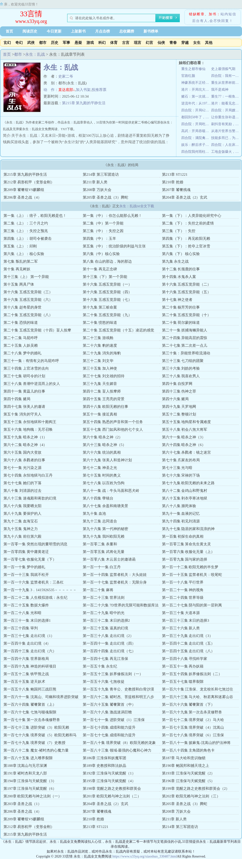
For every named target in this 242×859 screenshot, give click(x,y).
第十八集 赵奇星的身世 (22, 307)
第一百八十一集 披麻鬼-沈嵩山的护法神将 (196, 743)
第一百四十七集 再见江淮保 (105, 659)
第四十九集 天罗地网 (179, 407)
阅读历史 (29, 31)
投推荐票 (99, 90)
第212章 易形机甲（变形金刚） (28, 182)
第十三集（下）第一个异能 (105, 277)
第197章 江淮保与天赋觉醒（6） (29, 788)
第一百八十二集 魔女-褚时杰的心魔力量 (36, 750)
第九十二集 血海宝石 (20, 521)
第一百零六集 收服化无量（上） (188, 552)
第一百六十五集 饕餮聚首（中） (109, 704)
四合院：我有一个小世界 (226, 76)
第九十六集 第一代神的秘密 (105, 529)
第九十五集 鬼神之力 (20, 529)
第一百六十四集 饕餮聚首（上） (29, 704)
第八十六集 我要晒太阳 (22, 506)
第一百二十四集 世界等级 (183, 598)
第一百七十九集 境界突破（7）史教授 (34, 743)
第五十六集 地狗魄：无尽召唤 (28, 429)
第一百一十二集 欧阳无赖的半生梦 (190, 567)
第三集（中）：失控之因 (103, 231)
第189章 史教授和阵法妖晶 (104, 766)
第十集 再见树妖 (16, 269)
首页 (9, 31)
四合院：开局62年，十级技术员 (196, 110)
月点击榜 (102, 31)
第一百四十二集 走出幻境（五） (188, 643)
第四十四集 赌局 (16, 399)
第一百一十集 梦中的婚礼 (24, 567)
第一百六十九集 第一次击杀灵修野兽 (192, 712)
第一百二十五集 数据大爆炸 (26, 605)
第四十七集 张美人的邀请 (24, 407)
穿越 (185, 43)
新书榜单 (150, 31)
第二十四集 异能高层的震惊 (184, 338)
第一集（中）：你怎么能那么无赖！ (112, 216)
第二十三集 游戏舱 (98, 338)
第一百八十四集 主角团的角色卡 (188, 750)
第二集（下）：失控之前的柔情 (188, 223)
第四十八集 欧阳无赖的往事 (105, 407)
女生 (197, 43)
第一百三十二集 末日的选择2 (106, 620)
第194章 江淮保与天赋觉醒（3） (29, 781)
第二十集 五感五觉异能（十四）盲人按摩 (37, 330)
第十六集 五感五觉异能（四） (107, 292)
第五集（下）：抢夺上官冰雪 (186, 246)
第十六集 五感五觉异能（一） (107, 284)
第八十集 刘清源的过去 (22, 491)
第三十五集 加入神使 (100, 368)
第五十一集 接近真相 (100, 414)
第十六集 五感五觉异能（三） (28, 292)
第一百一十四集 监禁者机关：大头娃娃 (115, 575)
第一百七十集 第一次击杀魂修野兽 (31, 720)
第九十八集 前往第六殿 (22, 536)
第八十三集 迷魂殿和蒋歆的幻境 (29, 498)
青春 (173, 43)
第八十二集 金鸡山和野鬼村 (184, 491)
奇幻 (19, 43)
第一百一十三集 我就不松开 (26, 575)
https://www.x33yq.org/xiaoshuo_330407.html (144, 856)
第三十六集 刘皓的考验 (181, 368)
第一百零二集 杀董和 (100, 544)
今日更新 (54, 31)
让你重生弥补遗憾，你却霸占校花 (226, 117)
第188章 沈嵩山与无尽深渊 (25, 766)
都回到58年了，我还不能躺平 (196, 117)
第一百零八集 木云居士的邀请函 (109, 559)
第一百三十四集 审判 (20, 628)
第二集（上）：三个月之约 (25, 223)
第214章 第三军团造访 (101, 174)
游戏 (90, 43)
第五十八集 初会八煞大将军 (184, 429)
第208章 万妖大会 (97, 190)
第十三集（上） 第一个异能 (26, 277)
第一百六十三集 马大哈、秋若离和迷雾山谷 (197, 697)
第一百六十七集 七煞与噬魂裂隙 (29, 712)
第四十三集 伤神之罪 (179, 391)
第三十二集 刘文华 (98, 361)
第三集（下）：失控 (178, 231)
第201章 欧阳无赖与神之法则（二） (112, 796)
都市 (42, 43)
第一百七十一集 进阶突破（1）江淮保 (114, 720)
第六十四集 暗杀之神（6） (183, 445)
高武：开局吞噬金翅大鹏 (196, 131)
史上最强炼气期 (223, 69)
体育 (114, 43)
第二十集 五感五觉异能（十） (186, 315)
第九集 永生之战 (175, 261)
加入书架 (83, 90)
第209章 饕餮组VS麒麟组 (23, 190)
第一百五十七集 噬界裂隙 (183, 682)
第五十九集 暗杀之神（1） (25, 437)
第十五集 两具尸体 (18, 284)
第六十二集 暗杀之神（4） (25, 445)
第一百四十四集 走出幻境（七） (109, 651)
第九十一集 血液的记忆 (181, 513)
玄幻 (7, 43)
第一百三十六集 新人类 (181, 628)
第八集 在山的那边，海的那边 (107, 261)
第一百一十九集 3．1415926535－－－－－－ (40, 590)
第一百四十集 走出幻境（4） (27, 643)
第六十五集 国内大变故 (22, 452)
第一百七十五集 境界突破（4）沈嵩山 (193, 727)
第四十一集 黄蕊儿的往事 (24, 391)
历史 (54, 43)
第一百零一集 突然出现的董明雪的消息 (35, 544)
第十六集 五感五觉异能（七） (107, 300)
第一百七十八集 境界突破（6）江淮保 (193, 735)
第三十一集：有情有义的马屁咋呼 (31, 361)
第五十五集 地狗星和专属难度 (186, 422)
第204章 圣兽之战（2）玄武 (184, 197)
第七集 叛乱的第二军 (20, 261)
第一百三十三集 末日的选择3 (185, 620)
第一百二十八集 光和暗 (22, 613)
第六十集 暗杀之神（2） (102, 437)
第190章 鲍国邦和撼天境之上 (185, 766)
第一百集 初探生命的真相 (183, 536)
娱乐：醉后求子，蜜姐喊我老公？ (196, 145)
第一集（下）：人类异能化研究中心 (191, 216)
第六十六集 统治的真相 (102, 452)
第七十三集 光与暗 (177, 468)
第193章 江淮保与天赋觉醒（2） (188, 773)
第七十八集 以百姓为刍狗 (103, 483)
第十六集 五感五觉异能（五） (186, 292)
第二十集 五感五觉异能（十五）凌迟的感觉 (118, 330)
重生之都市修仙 (193, 69)
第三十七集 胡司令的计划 (24, 376)
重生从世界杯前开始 (226, 83)
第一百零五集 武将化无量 (103, 552)
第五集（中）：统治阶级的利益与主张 (114, 246)
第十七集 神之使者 (177, 300)
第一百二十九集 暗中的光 (103, 613)
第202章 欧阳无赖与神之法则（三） (191, 796)
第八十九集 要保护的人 (22, 513)
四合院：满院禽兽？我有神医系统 (196, 138)
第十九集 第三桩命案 (100, 307)
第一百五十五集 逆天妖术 (24, 682)
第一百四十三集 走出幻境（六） (29, 651)
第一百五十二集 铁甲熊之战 (26, 674)
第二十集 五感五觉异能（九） (107, 315)
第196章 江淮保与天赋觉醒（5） (188, 781)
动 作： (50, 90)
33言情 (31, 14)
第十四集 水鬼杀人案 (179, 277)
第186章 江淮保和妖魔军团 (104, 758)
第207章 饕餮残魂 (176, 190)
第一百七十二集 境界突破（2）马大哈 (193, 720)
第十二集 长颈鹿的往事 (181, 269)
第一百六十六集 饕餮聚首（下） (188, 704)
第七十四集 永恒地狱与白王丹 (28, 475)
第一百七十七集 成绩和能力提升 (109, 735)
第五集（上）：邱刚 (20, 246)
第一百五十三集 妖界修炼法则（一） (113, 674)
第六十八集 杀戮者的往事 (24, 460)
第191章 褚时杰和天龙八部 (25, 773)
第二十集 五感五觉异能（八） (28, 315)
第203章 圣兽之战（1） (22, 804)
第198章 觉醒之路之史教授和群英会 (112, 788)
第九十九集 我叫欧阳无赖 (103, 536)
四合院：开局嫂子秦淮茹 (226, 110)
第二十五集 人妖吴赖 (20, 345)
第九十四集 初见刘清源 (181, 521)
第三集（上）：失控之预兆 (25, 231)
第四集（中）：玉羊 (99, 239)
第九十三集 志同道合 (100, 521)
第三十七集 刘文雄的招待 (103, 376)
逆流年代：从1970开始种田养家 (196, 103)
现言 (137, 43)
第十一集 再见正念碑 (100, 269)
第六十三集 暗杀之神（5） (104, 445)
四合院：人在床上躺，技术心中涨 (226, 145)
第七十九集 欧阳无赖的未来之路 (188, 483)
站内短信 (228, 14)
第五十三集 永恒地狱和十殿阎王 (29, 422)
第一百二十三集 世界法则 (103, 598)
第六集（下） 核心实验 (181, 254)
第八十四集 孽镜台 (98, 498)
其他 (208, 43)
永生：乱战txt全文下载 (136, 206)
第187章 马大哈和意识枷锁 (183, 758)
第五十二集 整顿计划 (179, 414)
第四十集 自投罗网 (177, 384)
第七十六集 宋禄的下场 (181, 475)
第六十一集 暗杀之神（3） (183, 437)
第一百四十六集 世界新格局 (26, 659)
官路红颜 (188, 76)
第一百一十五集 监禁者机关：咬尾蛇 (192, 575)
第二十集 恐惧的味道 (20, 323)
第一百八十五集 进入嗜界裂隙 (28, 758)
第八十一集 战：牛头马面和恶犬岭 (111, 491)
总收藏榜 (126, 31)
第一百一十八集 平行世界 (183, 582)
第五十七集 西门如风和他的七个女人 (113, 429)
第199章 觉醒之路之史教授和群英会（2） (196, 788)
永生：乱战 (35, 54)
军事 (66, 43)
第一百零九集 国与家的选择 (184, 559)
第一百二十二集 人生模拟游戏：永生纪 (35, 598)
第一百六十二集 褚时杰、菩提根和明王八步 (118, 697)
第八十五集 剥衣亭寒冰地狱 (184, 498)
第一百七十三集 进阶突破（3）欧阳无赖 (36, 727)
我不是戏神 (219, 89)
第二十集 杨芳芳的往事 (181, 307)
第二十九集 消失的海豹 (102, 353)
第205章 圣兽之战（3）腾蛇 (105, 197)
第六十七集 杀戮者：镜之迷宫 (186, 452)
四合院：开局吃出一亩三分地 (196, 124)
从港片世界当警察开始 (226, 131)
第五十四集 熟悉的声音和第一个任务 (113, 422)
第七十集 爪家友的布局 (181, 460)
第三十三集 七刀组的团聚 (183, 361)
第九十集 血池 (94, 513)
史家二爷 (65, 76)
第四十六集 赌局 (175, 399)
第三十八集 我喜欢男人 (181, 376)
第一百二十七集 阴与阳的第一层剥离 (192, 605)
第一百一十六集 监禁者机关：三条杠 (33, 582)
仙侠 (161, 43)
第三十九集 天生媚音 (100, 384)
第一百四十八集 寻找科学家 (184, 659)
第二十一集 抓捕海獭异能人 (184, 330)
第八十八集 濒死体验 (179, 506)
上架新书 (78, 31)
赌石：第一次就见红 (196, 96)
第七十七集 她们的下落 (22, 483)
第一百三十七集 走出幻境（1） (28, 636)
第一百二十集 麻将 (98, 590)
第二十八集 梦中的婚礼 (22, 353)
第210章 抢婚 (172, 182)
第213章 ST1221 (175, 174)
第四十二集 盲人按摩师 (102, 391)
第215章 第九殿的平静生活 (83, 103)
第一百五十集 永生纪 (100, 666)
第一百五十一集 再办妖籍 (183, 666)
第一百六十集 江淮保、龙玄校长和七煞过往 (197, 689)
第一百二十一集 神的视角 (183, 590)
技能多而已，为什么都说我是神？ (226, 138)
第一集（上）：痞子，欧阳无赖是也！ (34, 216)
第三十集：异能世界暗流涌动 (186, 353)
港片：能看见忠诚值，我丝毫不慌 (226, 103)
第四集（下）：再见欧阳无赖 (186, 239)
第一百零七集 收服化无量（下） (29, 559)
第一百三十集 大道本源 (181, 613)
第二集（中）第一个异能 (103, 223)
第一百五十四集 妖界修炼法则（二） (192, 674)
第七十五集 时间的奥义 (102, 475)
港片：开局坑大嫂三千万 (196, 89)
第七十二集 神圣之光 (100, 468)
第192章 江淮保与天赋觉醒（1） (109, 773)
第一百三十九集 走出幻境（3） (187, 636)
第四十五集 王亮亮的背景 (103, 399)
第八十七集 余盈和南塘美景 (105, 506)
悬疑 (78, 43)
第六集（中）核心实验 (101, 254)
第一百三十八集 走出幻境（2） (108, 636)
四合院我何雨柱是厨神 (196, 152)
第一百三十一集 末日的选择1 (27, 620)
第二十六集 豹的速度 (100, 345)
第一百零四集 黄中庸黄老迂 (26, 552)
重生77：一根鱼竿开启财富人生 (226, 96)
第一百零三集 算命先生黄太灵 (186, 544)
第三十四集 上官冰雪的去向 (26, 368)
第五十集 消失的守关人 (22, 414)
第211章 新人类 (95, 182)
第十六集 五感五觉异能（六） (28, 300)
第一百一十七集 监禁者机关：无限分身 (115, 582)
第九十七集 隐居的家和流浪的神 (188, 529)
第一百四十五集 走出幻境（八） (188, 651)
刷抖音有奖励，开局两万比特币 (226, 124)
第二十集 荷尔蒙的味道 (181, 323)
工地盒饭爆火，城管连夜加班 (226, 152)
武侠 (31, 43)
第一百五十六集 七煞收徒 (103, 682)
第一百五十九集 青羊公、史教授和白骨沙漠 (118, 689)
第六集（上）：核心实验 (23, 254)
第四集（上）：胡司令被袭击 (27, 239)
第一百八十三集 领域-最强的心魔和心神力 (117, 750)
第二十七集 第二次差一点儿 (184, 345)
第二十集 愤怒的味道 (100, 323)
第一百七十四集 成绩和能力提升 (109, 727)
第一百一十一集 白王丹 (102, 567)
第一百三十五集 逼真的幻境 (105, 628)
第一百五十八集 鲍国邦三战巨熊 (29, 689)
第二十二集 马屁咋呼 (20, 338)
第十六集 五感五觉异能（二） (186, 284)
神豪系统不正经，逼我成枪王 (196, 83)
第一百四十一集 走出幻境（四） (109, 643)
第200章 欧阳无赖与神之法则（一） (32, 796)
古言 (125, 43)
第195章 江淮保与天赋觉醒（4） (109, 781)
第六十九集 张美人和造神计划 (107, 460)
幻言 (149, 43)
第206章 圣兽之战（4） (22, 197)
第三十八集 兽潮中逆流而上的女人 (31, 384)
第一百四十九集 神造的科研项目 (29, 666)
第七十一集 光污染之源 (22, 468)
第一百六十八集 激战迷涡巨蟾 (107, 712)
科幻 (102, 43)
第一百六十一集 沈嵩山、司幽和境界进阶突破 (41, 697)
